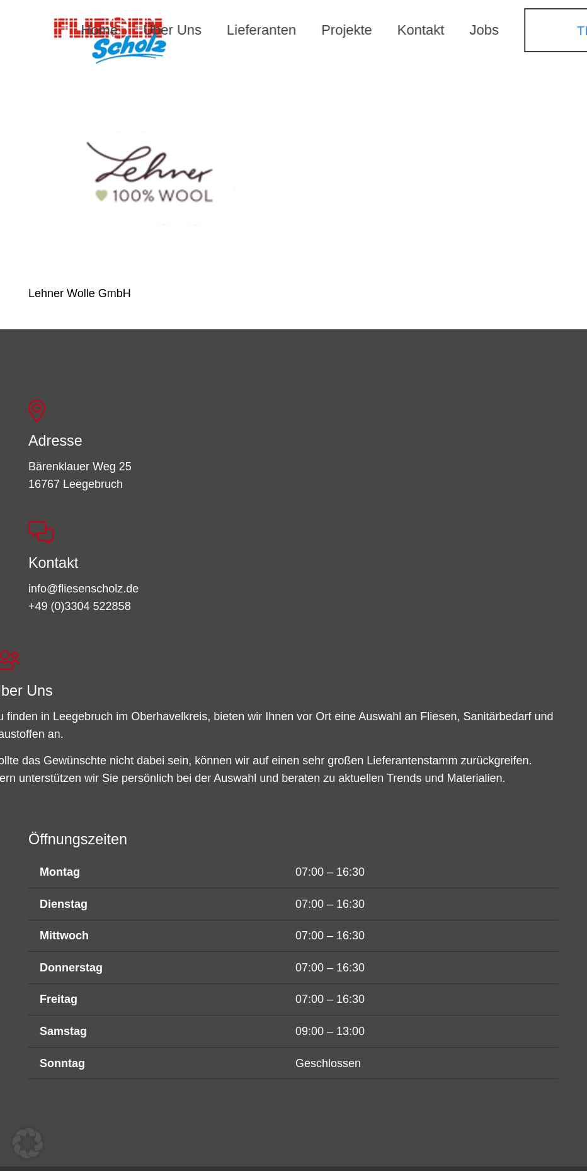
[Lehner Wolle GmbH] (152, 185)
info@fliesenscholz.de (83, 588)
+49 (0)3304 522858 (79, 606)
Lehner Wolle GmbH (79, 293)
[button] (27, 1143)
